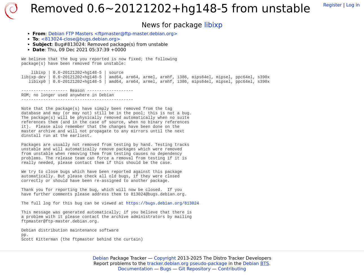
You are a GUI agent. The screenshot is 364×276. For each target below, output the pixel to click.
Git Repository (195, 268)
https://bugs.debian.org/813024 (162, 203)
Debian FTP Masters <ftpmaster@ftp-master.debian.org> (112, 33)
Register (332, 5)
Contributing (232, 268)
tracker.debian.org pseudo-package (187, 263)
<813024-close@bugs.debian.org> (80, 39)
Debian (101, 258)
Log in (353, 5)
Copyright (165, 258)
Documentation (135, 268)
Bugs (165, 268)
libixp (213, 25)
